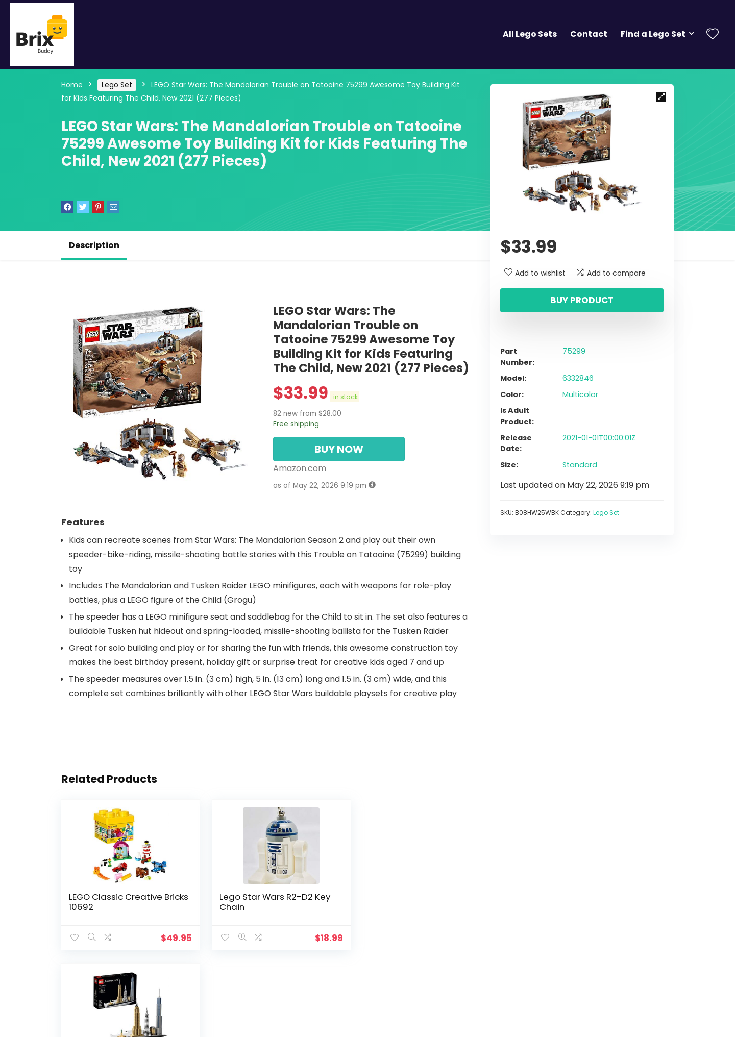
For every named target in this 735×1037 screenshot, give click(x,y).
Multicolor (580, 394)
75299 (573, 351)
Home (72, 85)
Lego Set (117, 85)
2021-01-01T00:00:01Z (598, 438)
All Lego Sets (530, 34)
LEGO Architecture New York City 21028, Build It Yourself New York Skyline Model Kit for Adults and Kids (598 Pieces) (402, 917)
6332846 (578, 378)
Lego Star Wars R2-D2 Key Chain (264, 902)
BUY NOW (338, 449)
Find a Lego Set (653, 34)
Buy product (582, 300)
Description (94, 245)
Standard (579, 465)
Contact (588, 34)
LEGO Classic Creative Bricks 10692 (115, 902)
